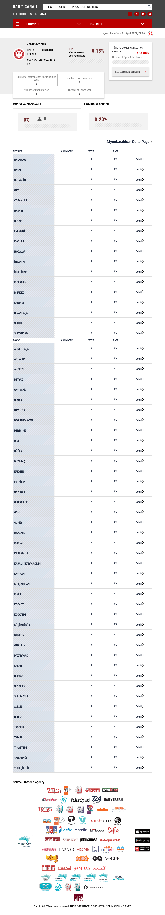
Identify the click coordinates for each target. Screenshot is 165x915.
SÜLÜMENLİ (21, 696)
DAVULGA (19, 410)
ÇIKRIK (18, 400)
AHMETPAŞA (21, 349)
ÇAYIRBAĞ (20, 389)
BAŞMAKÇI (20, 159)
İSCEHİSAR (20, 272)
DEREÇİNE (20, 430)
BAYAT (17, 169)
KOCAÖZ (19, 604)
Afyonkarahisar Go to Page (129, 141)
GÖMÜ (17, 512)
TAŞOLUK (19, 727)
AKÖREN (19, 369)
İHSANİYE (19, 261)
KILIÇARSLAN (22, 584)
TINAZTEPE (20, 747)
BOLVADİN (20, 180)
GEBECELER (20, 502)
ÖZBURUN (19, 645)
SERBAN (18, 676)
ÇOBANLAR (20, 200)
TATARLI (18, 737)
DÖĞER (18, 451)
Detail (140, 159)
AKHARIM (19, 359)
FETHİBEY (19, 481)
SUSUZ (18, 717)
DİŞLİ (17, 440)
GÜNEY (18, 522)
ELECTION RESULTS (30, 14)
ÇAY (16, 190)
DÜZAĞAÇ (19, 461)
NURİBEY (19, 635)
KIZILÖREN (20, 282)
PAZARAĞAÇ (21, 655)
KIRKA (17, 594)
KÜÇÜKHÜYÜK (22, 625)
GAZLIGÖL (20, 492)
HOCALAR (19, 251)
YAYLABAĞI (20, 757)
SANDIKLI (19, 302)
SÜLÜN (18, 706)
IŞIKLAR (18, 543)
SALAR (18, 665)
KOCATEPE (20, 614)
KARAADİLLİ (21, 553)
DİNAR (17, 221)
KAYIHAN (19, 573)
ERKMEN (19, 471)
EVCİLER (19, 241)
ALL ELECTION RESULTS (130, 72)
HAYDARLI (20, 532)
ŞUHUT (18, 323)
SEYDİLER (19, 686)
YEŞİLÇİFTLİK (22, 768)
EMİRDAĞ (19, 231)
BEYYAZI (19, 379)
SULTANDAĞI (21, 333)
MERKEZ (19, 292)
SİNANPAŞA (21, 313)
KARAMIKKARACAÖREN (27, 563)
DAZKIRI (18, 210)
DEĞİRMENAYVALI (24, 420)
